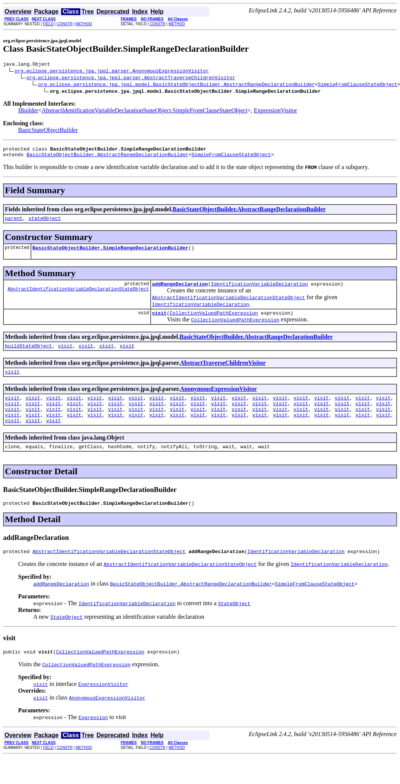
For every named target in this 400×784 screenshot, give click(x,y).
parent (14, 222)
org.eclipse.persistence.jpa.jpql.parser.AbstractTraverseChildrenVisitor (130, 78)
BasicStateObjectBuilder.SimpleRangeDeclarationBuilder (110, 253)
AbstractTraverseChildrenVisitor (223, 372)
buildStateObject (28, 354)
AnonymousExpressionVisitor (218, 399)
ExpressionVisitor (275, 111)
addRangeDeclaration (180, 290)
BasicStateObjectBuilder (48, 131)
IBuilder (28, 111)
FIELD (48, 24)
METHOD (84, 24)
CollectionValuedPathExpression (213, 320)
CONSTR (64, 24)
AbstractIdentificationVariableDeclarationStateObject (106, 111)
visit (159, 320)
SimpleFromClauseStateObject (357, 85)
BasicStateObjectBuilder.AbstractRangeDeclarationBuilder (107, 157)
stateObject (44, 222)
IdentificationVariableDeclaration (259, 290)
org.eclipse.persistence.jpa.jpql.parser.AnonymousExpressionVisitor (112, 71)
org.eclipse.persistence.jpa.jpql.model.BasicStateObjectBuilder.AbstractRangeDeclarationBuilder (176, 85)
